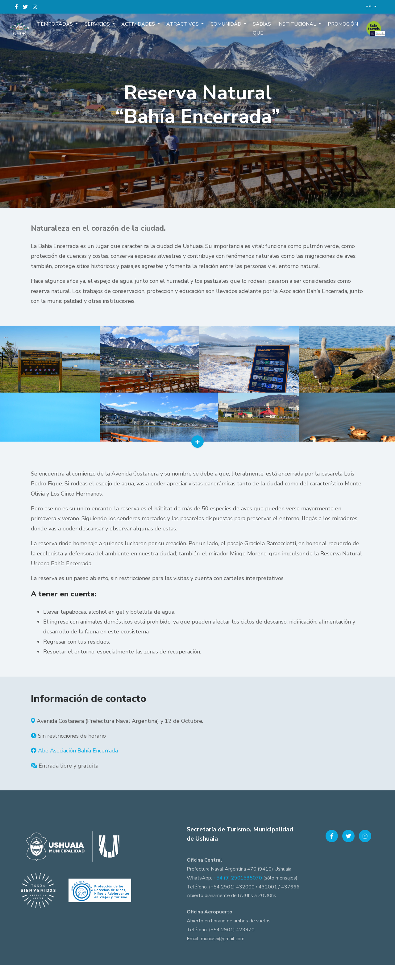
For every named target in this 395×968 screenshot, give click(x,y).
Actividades (141, 26)
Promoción (337, 26)
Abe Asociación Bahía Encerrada (78, 753)
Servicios (102, 26)
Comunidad (226, 26)
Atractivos (184, 26)
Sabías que (259, 31)
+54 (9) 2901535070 (237, 880)
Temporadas (61, 26)
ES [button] (369, 6)
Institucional (293, 26)
